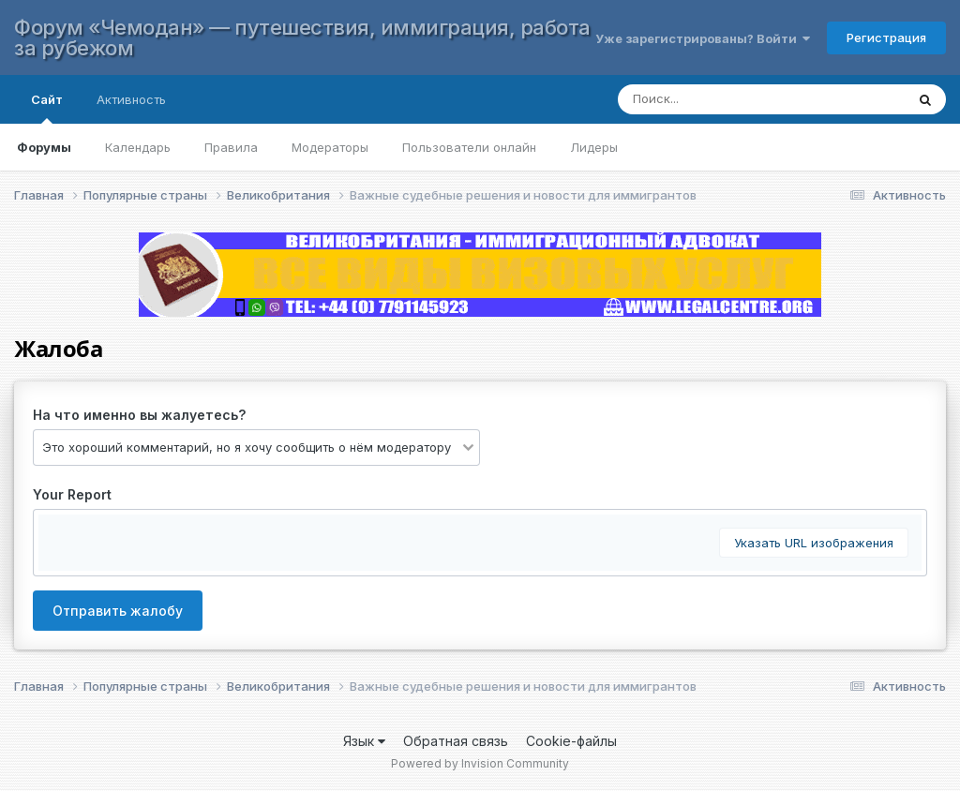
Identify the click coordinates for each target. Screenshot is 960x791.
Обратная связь (455, 741)
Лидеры (594, 147)
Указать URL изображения (813, 542)
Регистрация (886, 37)
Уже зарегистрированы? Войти (702, 38)
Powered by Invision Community (480, 763)
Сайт (47, 108)
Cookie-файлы (571, 741)
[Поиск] (743, 99)
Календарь (138, 147)
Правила (231, 147)
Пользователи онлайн (469, 147)
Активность (131, 99)
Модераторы (330, 147)
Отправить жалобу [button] (117, 611)
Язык (364, 741)
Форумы (44, 147)
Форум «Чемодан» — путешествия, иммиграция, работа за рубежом (302, 37)
